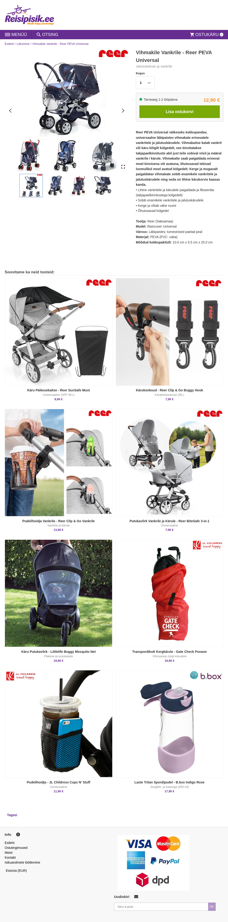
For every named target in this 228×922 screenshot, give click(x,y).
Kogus (140, 73)
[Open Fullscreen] (123, 167)
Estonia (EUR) (16, 870)
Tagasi (12, 815)
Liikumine (23, 44)
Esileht (9, 44)
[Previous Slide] (10, 111)
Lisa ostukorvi (180, 111)
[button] (31, 185)
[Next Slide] (123, 111)
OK (212, 906)
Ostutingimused (16, 848)
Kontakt (10, 857)
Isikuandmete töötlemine (22, 862)
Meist (8, 852)
